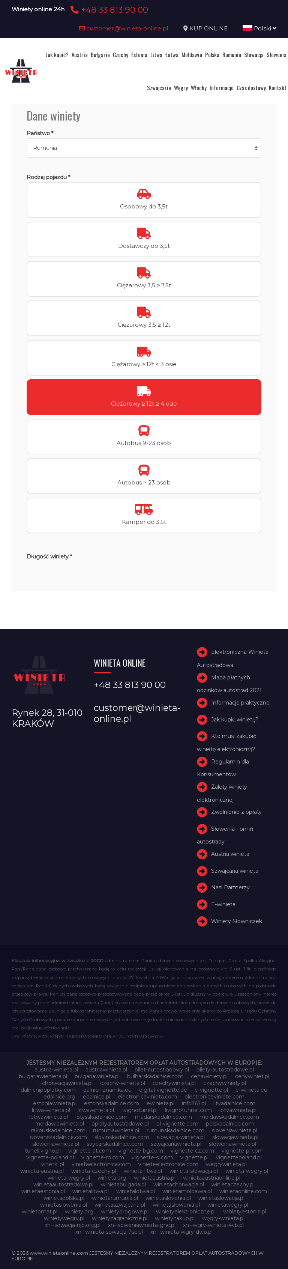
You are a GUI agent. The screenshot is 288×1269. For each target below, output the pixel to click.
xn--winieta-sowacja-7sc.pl (109, 1231)
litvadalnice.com (234, 1103)
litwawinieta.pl (96, 1110)
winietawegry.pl (227, 1204)
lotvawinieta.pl (237, 1110)
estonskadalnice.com (111, 1103)
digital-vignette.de (163, 1089)
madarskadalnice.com (163, 1117)
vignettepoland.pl (239, 1157)
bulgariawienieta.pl (43, 1076)
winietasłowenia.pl (176, 1204)
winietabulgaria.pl (123, 1184)
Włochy (199, 87)
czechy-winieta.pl (122, 1083)
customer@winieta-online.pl (123, 28)
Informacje (222, 87)
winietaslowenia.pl (63, 1204)
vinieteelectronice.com (168, 1164)
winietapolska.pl (64, 1198)
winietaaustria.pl (155, 1177)
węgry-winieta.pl (223, 1218)
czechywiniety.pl (224, 1083)
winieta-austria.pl (42, 1171)
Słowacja (254, 54)
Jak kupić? (57, 54)
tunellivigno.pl (43, 1150)
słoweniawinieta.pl (232, 1144)
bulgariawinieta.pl (97, 1076)
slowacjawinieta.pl (235, 1137)
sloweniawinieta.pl (55, 1144)
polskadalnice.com (230, 1123)
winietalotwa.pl (135, 1191)
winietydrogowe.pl (124, 1211)
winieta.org (112, 1177)
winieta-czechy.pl (93, 1171)
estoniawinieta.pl (54, 1103)
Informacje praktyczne (240, 702)
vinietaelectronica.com (101, 1164)
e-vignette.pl (211, 1089)
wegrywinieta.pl (226, 1164)
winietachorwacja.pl (178, 1184)
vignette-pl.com (243, 1150)
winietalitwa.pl (90, 1191)
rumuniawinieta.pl (116, 1130)
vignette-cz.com (192, 1150)
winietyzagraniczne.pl (119, 1218)
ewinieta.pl (160, 1103)
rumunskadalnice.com (175, 1130)
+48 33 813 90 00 (108, 10)
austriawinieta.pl (106, 1069)
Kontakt (277, 87)
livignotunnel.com (188, 1110)
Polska (212, 54)
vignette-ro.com (102, 1157)
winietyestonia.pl (244, 1211)
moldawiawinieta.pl (59, 1123)
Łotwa (171, 54)
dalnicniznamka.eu (107, 1089)
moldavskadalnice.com (229, 1117)
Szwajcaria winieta (234, 871)
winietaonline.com (243, 1191)
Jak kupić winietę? (234, 719)
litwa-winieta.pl (51, 1110)
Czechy (120, 54)
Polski (259, 28)
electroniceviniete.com (214, 1096)
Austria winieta (230, 854)
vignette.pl (194, 1157)
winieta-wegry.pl (246, 1171)
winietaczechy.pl (233, 1184)
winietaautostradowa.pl (63, 1184)
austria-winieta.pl (56, 1069)
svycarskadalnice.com (115, 1144)
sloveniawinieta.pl (234, 1130)
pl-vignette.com (177, 1123)
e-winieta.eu (251, 1089)
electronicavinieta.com (147, 1096)
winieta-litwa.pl (143, 1171)
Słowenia (276, 54)
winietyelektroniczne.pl (186, 1211)
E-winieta (223, 904)
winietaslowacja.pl (221, 1198)
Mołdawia (192, 54)
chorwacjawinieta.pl (67, 1083)
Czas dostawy (251, 87)
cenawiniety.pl (209, 1076)
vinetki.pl (52, 1164)
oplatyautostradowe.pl (120, 1123)
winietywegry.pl (64, 1218)
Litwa (156, 54)
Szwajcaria (159, 87)
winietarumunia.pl (115, 1198)
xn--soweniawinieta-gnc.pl (142, 1225)
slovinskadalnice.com (121, 1137)
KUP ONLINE (208, 28)
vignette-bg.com (140, 1150)
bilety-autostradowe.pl (225, 1069)
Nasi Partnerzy (230, 887)
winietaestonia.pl (43, 1191)
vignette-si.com (152, 1157)
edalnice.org (59, 1096)
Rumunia (231, 54)
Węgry (181, 87)
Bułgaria (100, 54)
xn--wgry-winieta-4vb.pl (213, 1225)
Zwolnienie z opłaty (236, 812)
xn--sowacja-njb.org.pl (72, 1225)
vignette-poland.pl (50, 1157)
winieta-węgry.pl (69, 1177)
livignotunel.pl (140, 1110)
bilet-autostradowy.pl (162, 1069)
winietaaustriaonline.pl (211, 1177)
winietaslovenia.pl (168, 1198)
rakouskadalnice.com (58, 1130)
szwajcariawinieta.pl (176, 1144)
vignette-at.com (89, 1150)
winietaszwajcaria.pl (119, 1204)
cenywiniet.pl (252, 1076)
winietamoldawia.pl (187, 1191)
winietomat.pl (39, 1211)
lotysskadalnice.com (101, 1117)
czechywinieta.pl (174, 1083)
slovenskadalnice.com (58, 1137)
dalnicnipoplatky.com (48, 1089)
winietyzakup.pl (175, 1218)
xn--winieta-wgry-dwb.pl (181, 1231)
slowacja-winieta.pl (181, 1137)
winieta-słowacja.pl (194, 1171)
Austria (80, 54)
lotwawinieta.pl (48, 1117)
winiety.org (79, 1211)
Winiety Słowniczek (236, 921)
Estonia (139, 54)
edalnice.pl (96, 1096)
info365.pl (194, 1103)
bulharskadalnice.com (155, 1076)
